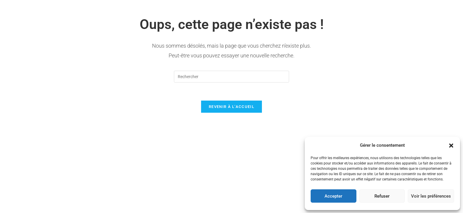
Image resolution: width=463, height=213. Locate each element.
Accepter (333, 196)
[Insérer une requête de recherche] (231, 77)
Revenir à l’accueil (231, 106)
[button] (451, 146)
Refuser (381, 196)
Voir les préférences (431, 196)
